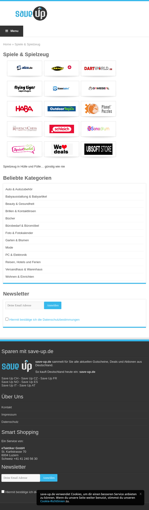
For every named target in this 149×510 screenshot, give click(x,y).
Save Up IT (9, 385)
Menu (12, 31)
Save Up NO (10, 382)
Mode (9, 247)
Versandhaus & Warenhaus (23, 269)
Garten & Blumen (17, 240)
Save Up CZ (29, 378)
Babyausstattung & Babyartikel (26, 196)
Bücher (10, 218)
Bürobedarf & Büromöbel (22, 225)
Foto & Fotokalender (19, 233)
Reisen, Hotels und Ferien (23, 262)
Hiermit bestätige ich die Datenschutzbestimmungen (44, 319)
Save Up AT (27, 385)
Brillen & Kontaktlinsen (20, 211)
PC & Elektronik (16, 255)
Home (7, 44)
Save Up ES (29, 382)
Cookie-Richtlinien (52, 501)
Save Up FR (49, 378)
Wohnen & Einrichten (19, 276)
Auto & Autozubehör (19, 189)
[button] (140, 493)
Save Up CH (9, 378)
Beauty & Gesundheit (19, 204)
